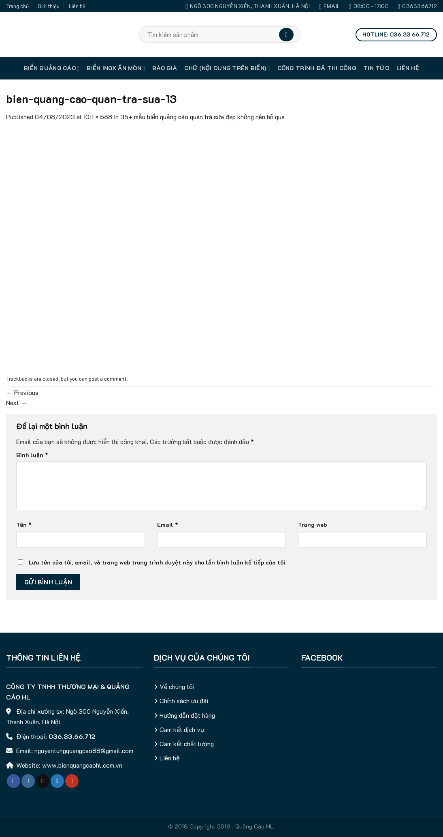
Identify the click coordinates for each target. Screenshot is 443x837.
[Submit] (286, 34)
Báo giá (164, 68)
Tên (24, 524)
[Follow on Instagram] (28, 781)
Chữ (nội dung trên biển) (227, 68)
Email (167, 524)
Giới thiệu (49, 6)
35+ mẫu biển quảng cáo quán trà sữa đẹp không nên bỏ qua (202, 116)
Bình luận (32, 455)
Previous (22, 392)
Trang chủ (17, 6)
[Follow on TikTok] (42, 781)
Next (16, 402)
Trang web (312, 524)
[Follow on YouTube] (72, 781)
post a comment (107, 379)
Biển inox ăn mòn (116, 68)
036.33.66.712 (72, 736)
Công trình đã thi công (316, 68)
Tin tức (376, 68)
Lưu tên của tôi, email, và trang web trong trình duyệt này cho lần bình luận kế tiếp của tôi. (157, 562)
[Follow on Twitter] (57, 781)
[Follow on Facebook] (13, 781)
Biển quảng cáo (51, 68)
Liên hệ (77, 6)
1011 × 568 (97, 116)
